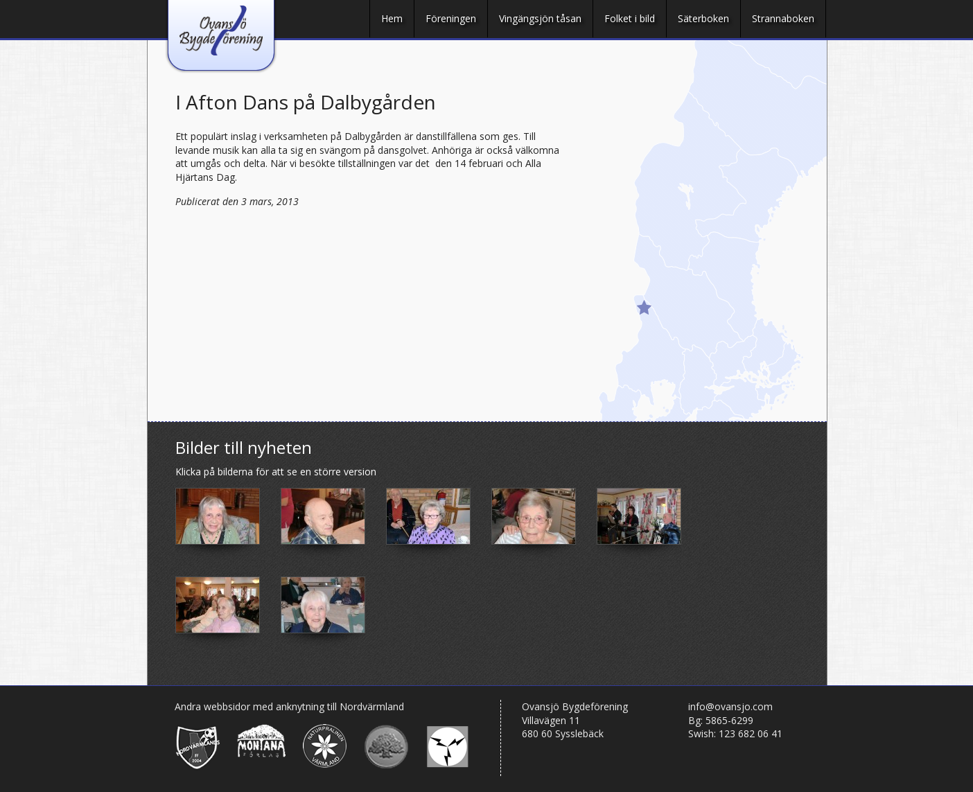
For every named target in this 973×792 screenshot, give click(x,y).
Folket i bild (629, 18)
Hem (392, 18)
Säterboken (703, 18)
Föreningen (451, 18)
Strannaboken (783, 18)
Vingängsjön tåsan (540, 18)
